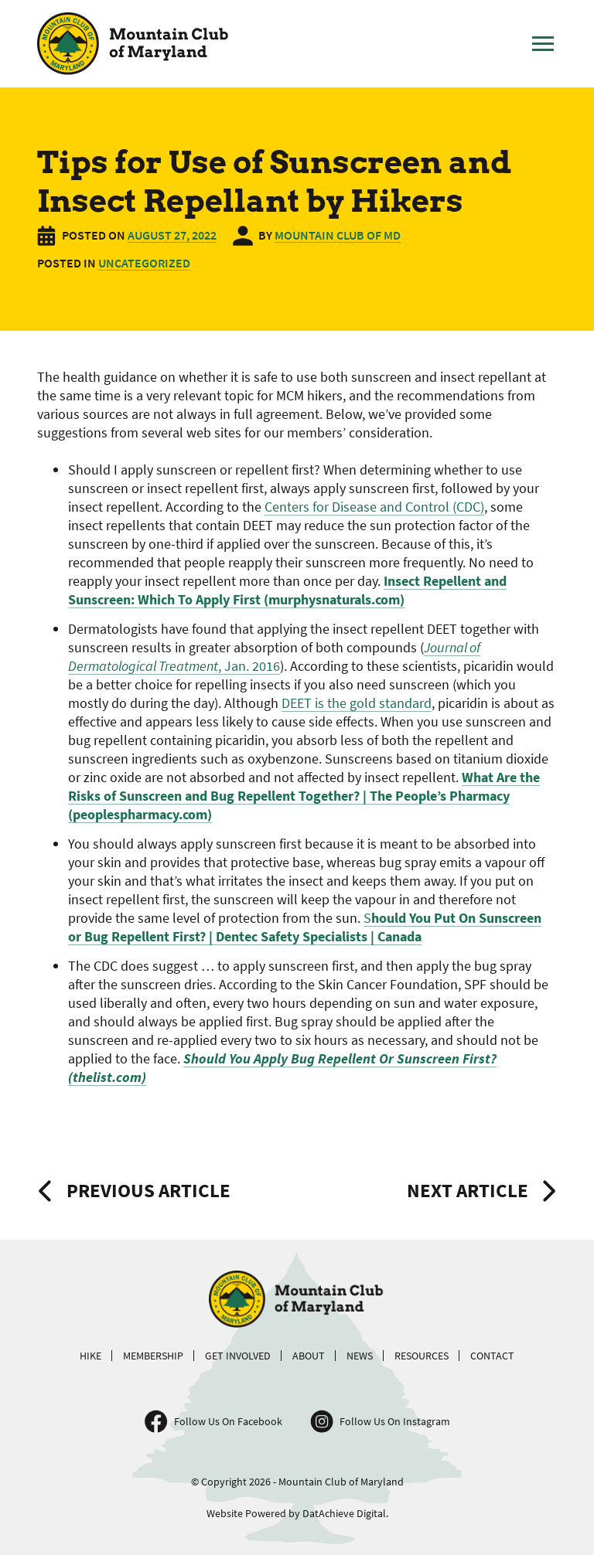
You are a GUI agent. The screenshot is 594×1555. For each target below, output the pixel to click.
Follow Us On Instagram (395, 1421)
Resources (421, 1356)
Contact (492, 1356)
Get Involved (238, 1356)
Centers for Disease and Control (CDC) (374, 506)
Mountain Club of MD (338, 235)
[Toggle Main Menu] (543, 44)
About (308, 1356)
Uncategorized (144, 263)
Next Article (467, 1190)
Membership (153, 1356)
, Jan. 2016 (274, 656)
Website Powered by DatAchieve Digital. (297, 1513)
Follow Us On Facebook (228, 1421)
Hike (90, 1356)
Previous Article (148, 1190)
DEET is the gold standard (357, 703)
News (359, 1356)
